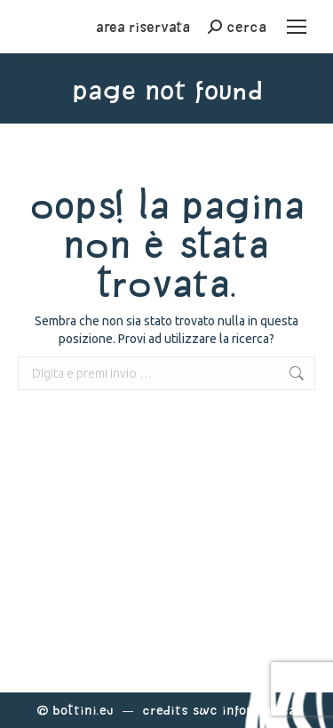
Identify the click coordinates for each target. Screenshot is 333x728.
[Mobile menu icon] (296, 26)
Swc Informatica (244, 709)
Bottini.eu (83, 709)
